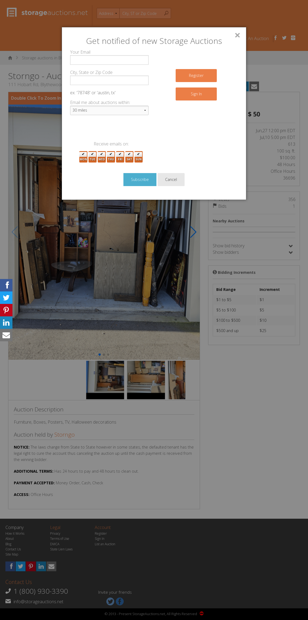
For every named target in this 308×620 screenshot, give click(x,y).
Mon (83, 157)
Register (196, 75)
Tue (92, 157)
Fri (120, 157)
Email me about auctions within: (100, 102)
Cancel (171, 179)
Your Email (80, 52)
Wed (102, 157)
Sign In (196, 93)
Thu (111, 157)
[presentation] (111, 130)
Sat (129, 157)
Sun (139, 157)
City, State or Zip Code (91, 72)
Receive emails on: (111, 144)
